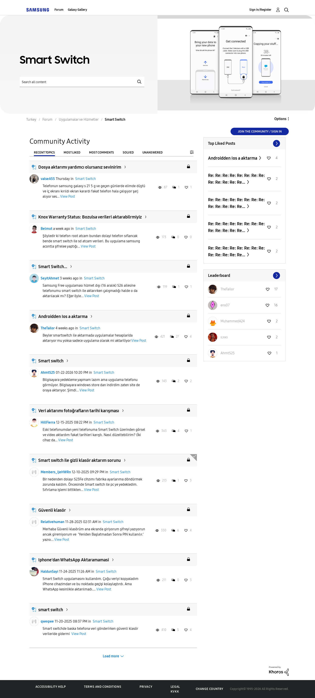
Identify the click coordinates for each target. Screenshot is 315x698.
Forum (58, 10)
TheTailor (48, 328)
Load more (111, 656)
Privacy (146, 687)
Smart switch (50, 360)
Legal (175, 687)
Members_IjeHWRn (56, 472)
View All (244, 143)
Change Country (209, 689)
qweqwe (47, 621)
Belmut (46, 229)
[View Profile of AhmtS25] (227, 353)
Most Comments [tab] (101, 152)
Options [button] (280, 119)
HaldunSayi (49, 571)
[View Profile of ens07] (225, 305)
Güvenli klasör (52, 510)
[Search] (82, 82)
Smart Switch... (52, 266)
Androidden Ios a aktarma (63, 316)
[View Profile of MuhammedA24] (232, 321)
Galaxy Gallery (77, 10)
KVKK (175, 691)
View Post (67, 196)
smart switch (50, 609)
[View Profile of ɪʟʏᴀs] (224, 337)
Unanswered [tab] (152, 152)
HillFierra (48, 422)
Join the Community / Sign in (260, 131)
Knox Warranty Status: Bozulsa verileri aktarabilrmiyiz (90, 217)
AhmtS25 (48, 372)
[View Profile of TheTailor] (227, 289)
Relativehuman (52, 522)
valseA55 (48, 179)
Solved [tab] (128, 152)
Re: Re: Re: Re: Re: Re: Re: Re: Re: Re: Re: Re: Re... (236, 179)
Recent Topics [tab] (44, 152)
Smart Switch (85, 179)
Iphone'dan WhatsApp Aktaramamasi (73, 559)
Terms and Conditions (102, 687)
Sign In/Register (260, 10)
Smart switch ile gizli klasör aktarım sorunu (79, 460)
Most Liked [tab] (72, 152)
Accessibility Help (50, 687)
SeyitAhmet (50, 278)
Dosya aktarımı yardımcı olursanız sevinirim (79, 167)
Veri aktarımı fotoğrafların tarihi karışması (78, 410)
